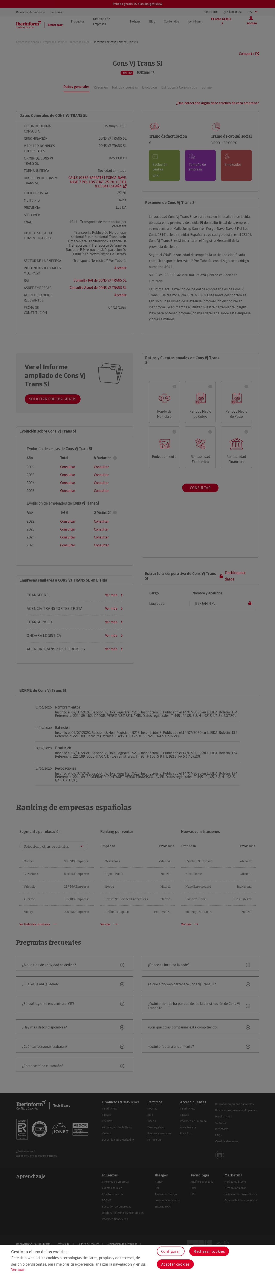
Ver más (17, 1269)
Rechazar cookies (209, 1251)
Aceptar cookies (175, 1264)
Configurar (170, 1251)
